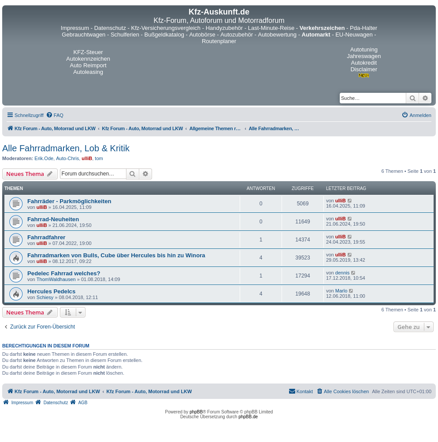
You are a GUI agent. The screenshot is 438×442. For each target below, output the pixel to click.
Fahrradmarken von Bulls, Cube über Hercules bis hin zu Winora (116, 255)
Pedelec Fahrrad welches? (63, 273)
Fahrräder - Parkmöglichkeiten (69, 201)
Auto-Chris (67, 158)
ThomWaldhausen (56, 279)
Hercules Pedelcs (51, 291)
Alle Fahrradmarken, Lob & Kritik (66, 148)
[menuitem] (54, 115)
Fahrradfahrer (46, 237)
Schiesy (45, 297)
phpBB (196, 411)
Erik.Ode (43, 158)
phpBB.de (248, 416)
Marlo (341, 290)
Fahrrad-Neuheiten (53, 219)
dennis (342, 272)
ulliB (87, 158)
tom (99, 158)
